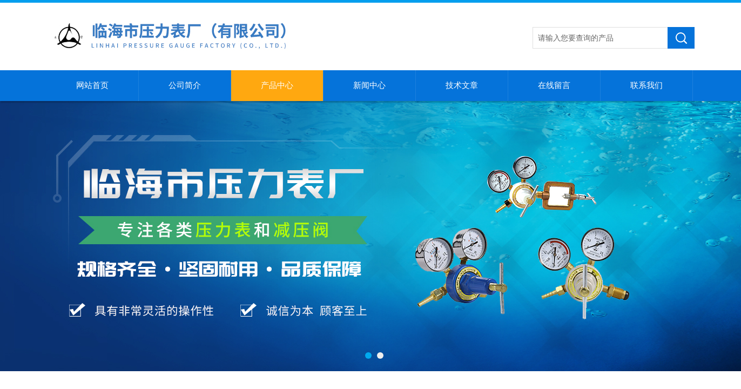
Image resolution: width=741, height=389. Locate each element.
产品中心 (277, 85)
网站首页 (92, 85)
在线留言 (554, 85)
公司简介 (185, 85)
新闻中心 (369, 85)
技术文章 (462, 85)
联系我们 (646, 85)
